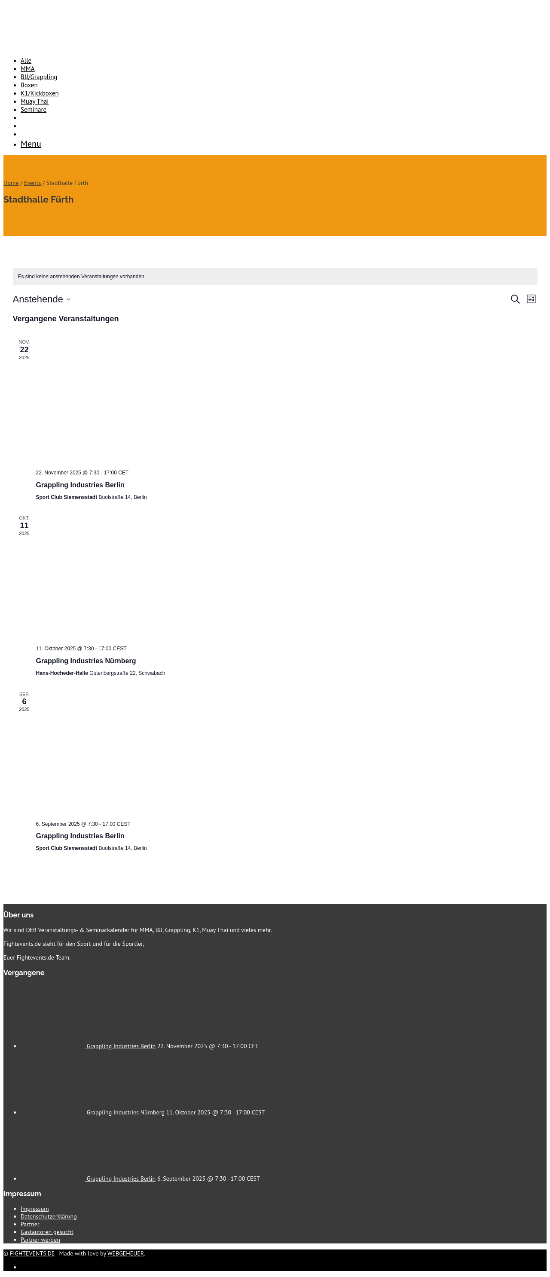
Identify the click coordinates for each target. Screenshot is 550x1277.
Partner (30, 1224)
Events (32, 183)
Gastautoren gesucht (47, 1232)
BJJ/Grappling (39, 77)
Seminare (33, 109)
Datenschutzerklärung (49, 1216)
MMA (28, 69)
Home (10, 183)
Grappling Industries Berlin (80, 485)
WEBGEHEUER (125, 1253)
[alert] (275, 277)
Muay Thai (35, 101)
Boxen (29, 85)
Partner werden (40, 1239)
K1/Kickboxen (40, 93)
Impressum (35, 1208)
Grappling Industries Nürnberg (86, 661)
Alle (26, 60)
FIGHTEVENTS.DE (32, 1253)
